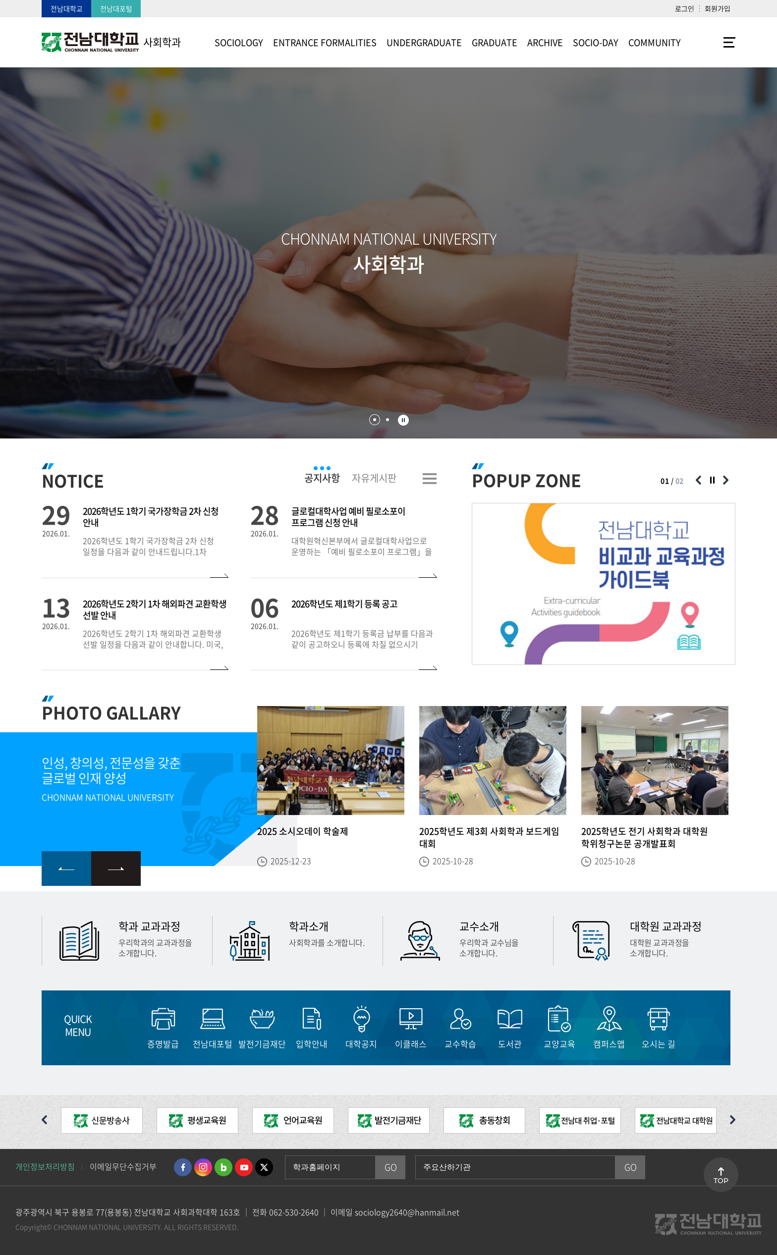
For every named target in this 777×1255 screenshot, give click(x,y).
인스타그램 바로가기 (203, 1167)
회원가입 (717, 8)
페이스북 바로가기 (183, 1167)
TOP (721, 1180)
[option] (603, 584)
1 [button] (374, 419)
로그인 (684, 8)
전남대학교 (67, 8)
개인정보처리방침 (45, 1166)
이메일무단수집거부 (123, 1166)
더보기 (429, 478)
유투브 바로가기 (244, 1167)
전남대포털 (116, 8)
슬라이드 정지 (403, 420)
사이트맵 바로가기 (710, 42)
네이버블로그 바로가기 (223, 1167)
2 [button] (387, 419)
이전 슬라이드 (698, 480)
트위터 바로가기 (264, 1167)
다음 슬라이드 (725, 480)
